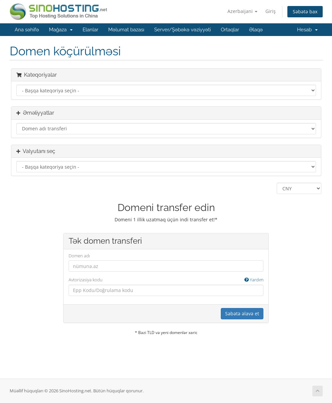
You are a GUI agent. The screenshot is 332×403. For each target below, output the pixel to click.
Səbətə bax (305, 11)
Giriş (270, 11)
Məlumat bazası (126, 30)
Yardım (253, 280)
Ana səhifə (27, 30)
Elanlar (90, 30)
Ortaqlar (230, 30)
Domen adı (79, 256)
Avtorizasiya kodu (166, 280)
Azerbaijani (242, 11)
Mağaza (61, 30)
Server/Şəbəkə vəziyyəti (182, 30)
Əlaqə (256, 30)
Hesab (307, 30)
